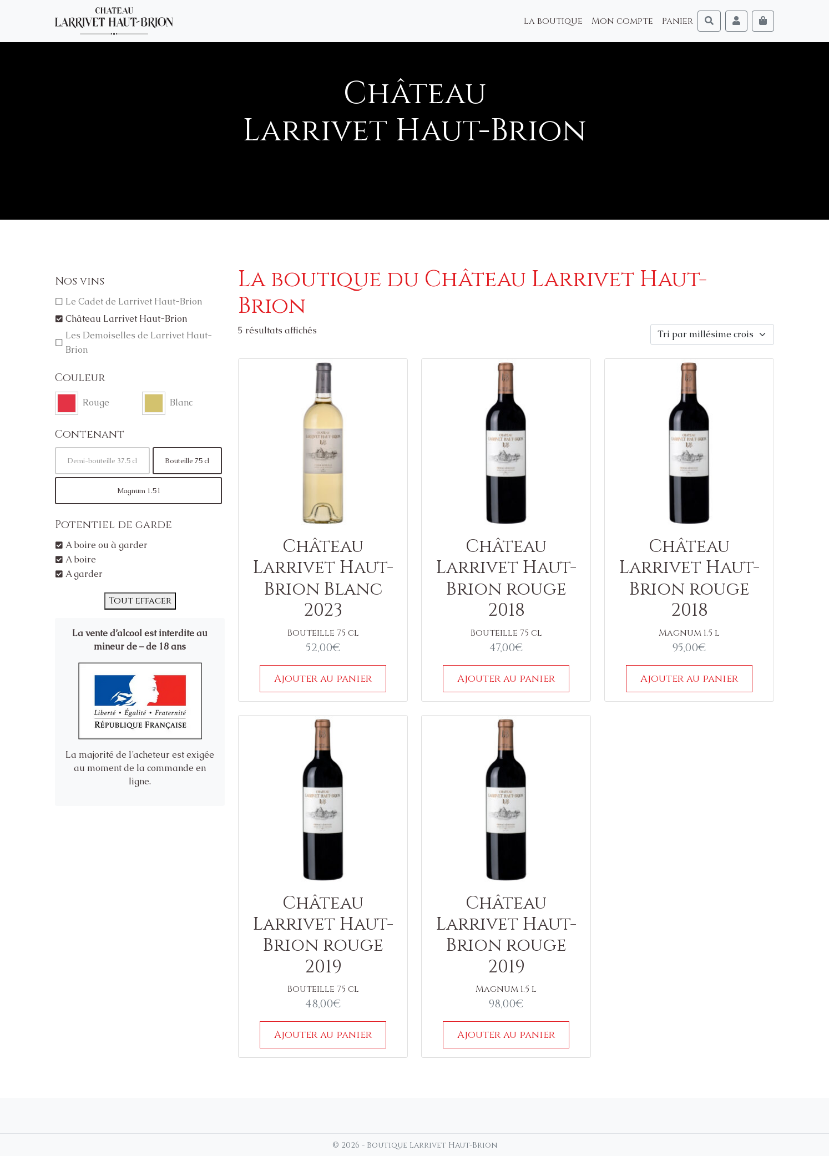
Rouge (96, 402)
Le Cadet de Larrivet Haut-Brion (133, 301)
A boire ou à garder (106, 545)
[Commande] (712, 334)
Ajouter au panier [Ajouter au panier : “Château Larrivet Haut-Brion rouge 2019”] (323, 1035)
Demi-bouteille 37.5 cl (102, 460)
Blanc (181, 402)
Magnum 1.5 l (138, 490)
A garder (84, 574)
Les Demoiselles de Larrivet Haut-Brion (138, 342)
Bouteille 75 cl (187, 460)
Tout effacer (140, 601)
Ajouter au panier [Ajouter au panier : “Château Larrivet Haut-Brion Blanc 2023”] (323, 679)
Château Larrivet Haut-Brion (126, 319)
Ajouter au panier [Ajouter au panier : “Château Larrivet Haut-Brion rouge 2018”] (506, 679)
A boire (80, 559)
